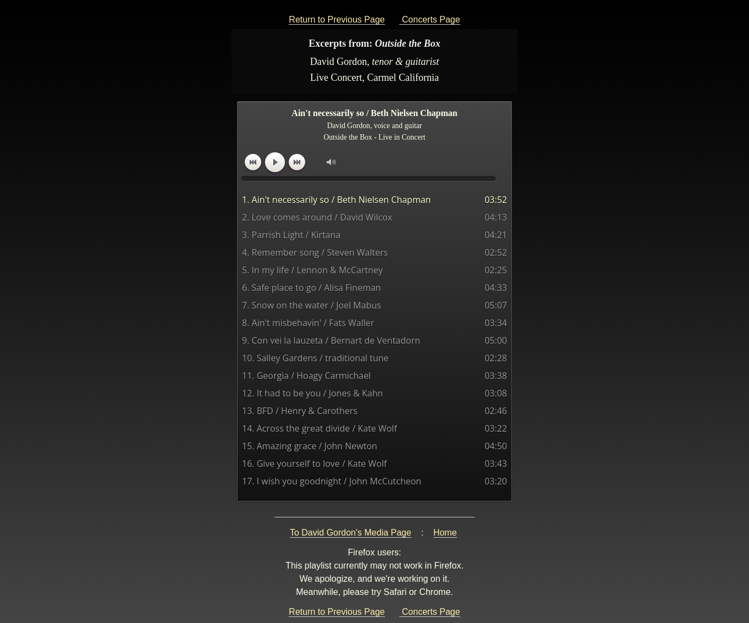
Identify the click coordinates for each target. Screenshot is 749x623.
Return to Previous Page (336, 19)
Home (445, 532)
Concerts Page (429, 19)
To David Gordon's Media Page (350, 532)
